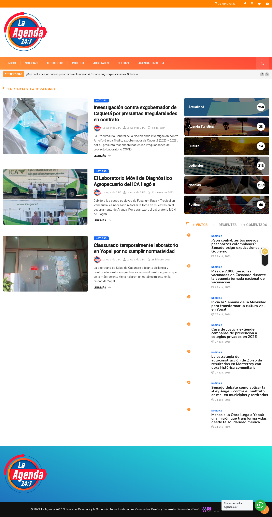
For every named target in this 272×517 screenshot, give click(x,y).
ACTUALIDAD (54, 63)
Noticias (101, 100)
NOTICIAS (31, 63)
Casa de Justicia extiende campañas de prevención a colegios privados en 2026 (234, 333)
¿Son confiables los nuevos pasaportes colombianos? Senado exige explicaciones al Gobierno (82, 73)
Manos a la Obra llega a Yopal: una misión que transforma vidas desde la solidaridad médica (239, 418)
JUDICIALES (101, 63)
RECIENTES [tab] (225, 225)
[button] (262, 74)
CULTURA (123, 63)
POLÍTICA (78, 63)
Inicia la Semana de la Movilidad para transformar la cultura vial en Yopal (238, 305)
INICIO (12, 63)
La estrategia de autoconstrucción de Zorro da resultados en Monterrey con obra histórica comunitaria (236, 362)
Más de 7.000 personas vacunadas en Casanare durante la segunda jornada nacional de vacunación (238, 276)
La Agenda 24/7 (112, 127)
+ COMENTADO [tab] (254, 225)
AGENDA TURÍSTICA (151, 63)
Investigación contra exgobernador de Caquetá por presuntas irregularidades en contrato (135, 113)
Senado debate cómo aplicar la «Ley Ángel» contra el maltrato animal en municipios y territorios (239, 391)
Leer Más (102, 155)
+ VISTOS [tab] (197, 225)
